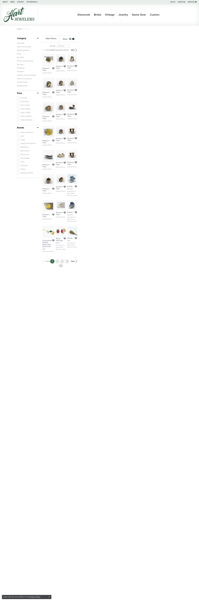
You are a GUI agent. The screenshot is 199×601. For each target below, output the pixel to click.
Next (177, 50)
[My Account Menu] (172, 2)
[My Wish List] (192, 2)
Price (19, 93)
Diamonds (84, 15)
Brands (20, 128)
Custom (154, 15)
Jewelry (123, 15)
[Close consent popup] (49, 597)
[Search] (181, 2)
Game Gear (139, 15)
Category (21, 38)
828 (122, 509)
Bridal (97, 15)
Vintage (110, 15)
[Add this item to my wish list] (87, 102)
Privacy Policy (34, 597)
